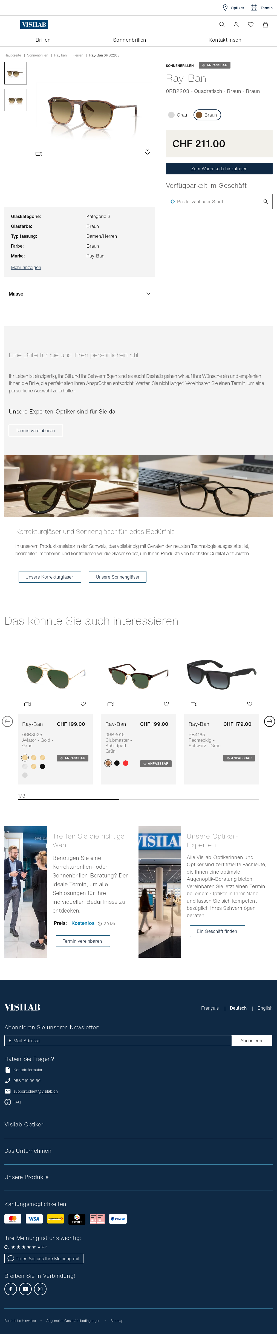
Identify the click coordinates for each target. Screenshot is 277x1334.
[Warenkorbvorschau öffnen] (265, 24)
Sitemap (117, 1320)
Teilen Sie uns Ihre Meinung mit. (43, 1258)
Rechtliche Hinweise (20, 1320)
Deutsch (239, 1008)
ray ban (60, 55)
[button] (236, 24)
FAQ (17, 1102)
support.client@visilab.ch (35, 1091)
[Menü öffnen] (15, 24)
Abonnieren (252, 1040)
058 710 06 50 (27, 1080)
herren (78, 55)
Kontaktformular (23, 1069)
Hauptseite (12, 55)
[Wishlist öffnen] (251, 24)
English (265, 1008)
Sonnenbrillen (37, 55)
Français (210, 1008)
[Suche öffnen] (222, 24)
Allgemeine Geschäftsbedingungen (73, 1320)
